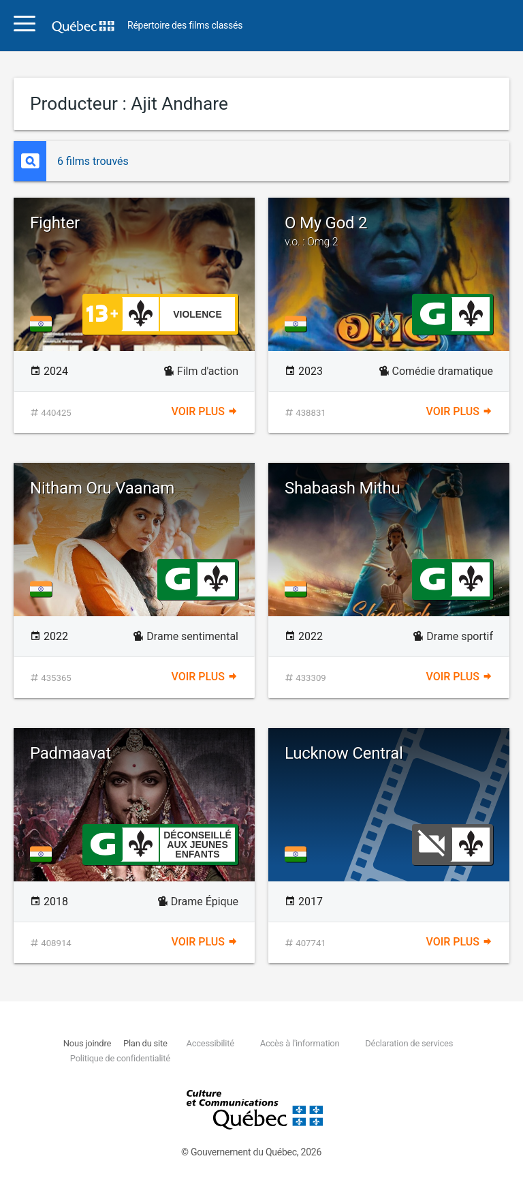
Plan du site (145, 1043)
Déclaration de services (409, 1043)
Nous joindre (87, 1043)
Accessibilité (210, 1043)
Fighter (55, 222)
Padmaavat (70, 753)
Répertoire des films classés (184, 25)
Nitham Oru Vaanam (102, 488)
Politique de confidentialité (120, 1058)
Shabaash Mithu (342, 488)
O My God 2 (389, 231)
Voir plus (205, 411)
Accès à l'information (300, 1043)
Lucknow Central (344, 753)
